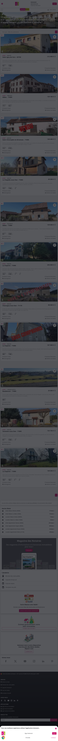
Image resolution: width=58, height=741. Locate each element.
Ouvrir (54, 733)
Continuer (53, 737)
